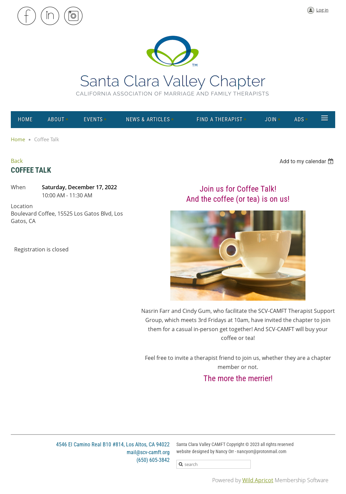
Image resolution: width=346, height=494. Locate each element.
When (18, 187)
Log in (322, 10)
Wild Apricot (257, 480)
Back (17, 161)
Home (18, 139)
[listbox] (307, 161)
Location (22, 206)
